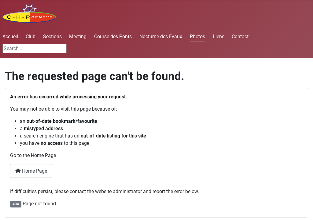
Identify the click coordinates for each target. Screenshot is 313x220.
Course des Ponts (113, 36)
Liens (218, 36)
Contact (240, 36)
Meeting (78, 36)
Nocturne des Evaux (160, 36)
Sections (52, 36)
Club (30, 36)
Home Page (31, 171)
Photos (197, 36)
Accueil (10, 36)
